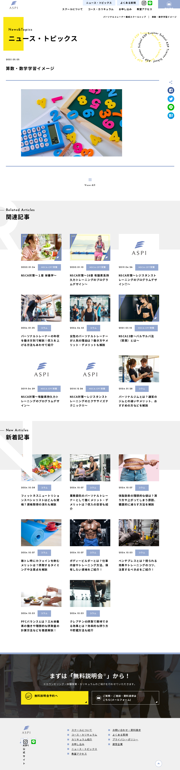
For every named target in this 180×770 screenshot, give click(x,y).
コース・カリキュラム (101, 9)
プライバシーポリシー (125, 739)
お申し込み (125, 9)
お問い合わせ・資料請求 (126, 730)
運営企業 (117, 744)
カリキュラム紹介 (82, 739)
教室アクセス (144, 9)
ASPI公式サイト (37, 741)
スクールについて (72, 9)
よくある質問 (128, 2)
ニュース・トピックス (99, 2)
